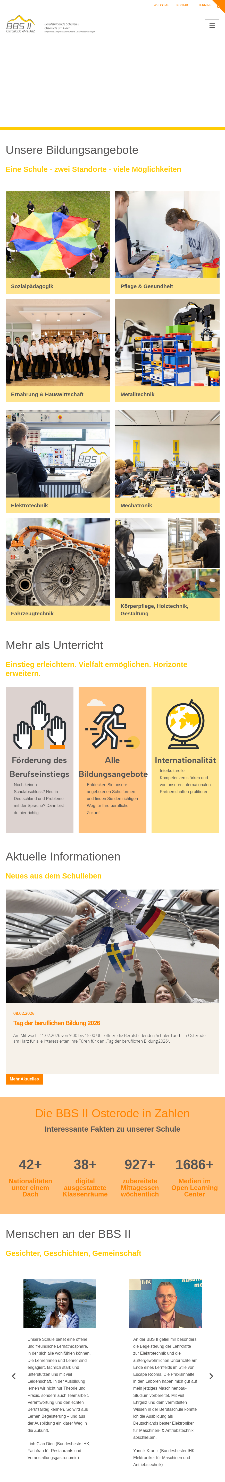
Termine (204, 5)
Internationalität (185, 760)
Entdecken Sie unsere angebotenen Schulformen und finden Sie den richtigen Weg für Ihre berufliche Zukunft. (112, 799)
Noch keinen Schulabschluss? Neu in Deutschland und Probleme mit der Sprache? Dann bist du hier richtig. (39, 799)
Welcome (161, 5)
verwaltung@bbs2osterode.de (47, 1398)
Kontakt (183, 5)
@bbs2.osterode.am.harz (43, 1411)
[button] (212, 26)
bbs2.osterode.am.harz (47, 1405)
